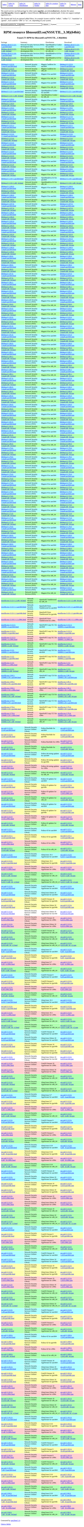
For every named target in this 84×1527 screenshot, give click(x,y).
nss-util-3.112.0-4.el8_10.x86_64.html (9, 1166)
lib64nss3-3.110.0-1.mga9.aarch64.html (8, 170)
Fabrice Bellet (6, 1524)
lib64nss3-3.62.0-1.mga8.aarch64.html (8, 580)
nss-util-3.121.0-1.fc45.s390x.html (7, 742)
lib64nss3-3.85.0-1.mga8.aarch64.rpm (67, 397)
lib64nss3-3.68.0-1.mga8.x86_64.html (8, 549)
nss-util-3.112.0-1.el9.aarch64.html (7, 1311)
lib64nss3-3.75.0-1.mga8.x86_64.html (8, 488)
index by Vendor (37, 4)
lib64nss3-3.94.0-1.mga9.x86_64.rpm (67, 305)
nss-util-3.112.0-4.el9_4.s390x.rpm (67, 1109)
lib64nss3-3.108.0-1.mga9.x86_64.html (8, 200)
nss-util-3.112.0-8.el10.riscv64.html (8, 913)
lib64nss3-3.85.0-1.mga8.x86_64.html (8, 401)
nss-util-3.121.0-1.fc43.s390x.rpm (66, 792)
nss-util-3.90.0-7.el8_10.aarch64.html (9, 1494)
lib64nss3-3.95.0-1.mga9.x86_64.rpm (67, 296)
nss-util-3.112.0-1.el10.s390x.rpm (66, 1279)
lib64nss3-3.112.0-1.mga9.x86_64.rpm (67, 157)
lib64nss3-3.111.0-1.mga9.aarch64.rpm (67, 161)
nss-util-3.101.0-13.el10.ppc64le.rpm (67, 1374)
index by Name (63, 4)
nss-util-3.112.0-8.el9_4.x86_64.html (8, 969)
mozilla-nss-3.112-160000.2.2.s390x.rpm (65, 664)
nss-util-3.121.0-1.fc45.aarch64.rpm (67, 729)
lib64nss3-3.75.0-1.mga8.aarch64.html (8, 484)
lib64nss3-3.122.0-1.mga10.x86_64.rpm (67, 70)
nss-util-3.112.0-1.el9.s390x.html (7, 1324)
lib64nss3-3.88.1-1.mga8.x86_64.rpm (67, 375)
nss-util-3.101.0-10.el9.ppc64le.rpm (67, 1450)
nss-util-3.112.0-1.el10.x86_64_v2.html (9, 1305)
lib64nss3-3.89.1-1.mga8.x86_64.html (8, 357)
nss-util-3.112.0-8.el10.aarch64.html (8, 887)
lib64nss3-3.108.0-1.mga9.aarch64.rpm (67, 196)
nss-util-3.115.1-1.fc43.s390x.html (7, 843)
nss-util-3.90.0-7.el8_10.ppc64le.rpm (68, 1501)
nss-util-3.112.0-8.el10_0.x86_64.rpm (67, 875)
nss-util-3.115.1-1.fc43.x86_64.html (8, 849)
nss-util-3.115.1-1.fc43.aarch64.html (8, 830)
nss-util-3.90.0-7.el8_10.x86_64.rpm (67, 1513)
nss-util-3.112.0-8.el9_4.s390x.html (8, 963)
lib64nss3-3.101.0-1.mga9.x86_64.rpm (67, 244)
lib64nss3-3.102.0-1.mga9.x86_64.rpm (67, 235)
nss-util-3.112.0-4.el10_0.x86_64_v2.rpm (69, 1026)
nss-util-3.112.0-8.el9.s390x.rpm (66, 988)
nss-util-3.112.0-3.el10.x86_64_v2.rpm (68, 1222)
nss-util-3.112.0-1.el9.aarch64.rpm (66, 1311)
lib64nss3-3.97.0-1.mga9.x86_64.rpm (67, 279)
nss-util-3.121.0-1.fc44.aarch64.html (8, 754)
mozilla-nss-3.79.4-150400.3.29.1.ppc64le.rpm (67, 708)
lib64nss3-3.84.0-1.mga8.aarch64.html (8, 405)
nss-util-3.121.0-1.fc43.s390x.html (7, 792)
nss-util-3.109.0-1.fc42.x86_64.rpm (67, 1355)
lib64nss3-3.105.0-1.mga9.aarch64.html (8, 222)
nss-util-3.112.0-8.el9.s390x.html (7, 988)
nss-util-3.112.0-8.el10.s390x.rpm (66, 919)
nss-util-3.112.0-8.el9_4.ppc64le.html (8, 957)
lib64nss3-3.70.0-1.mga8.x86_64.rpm (67, 532)
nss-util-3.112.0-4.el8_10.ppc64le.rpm (68, 1153)
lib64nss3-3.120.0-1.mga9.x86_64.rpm (67, 105)
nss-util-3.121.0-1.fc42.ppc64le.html (8, 811)
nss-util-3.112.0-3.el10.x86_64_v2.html (9, 1222)
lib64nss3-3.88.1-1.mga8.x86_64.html (8, 375)
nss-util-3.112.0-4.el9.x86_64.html (7, 1140)
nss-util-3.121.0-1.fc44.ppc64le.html (8, 761)
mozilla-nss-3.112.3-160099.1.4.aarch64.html (10, 626)
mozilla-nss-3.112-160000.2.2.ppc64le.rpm (66, 657)
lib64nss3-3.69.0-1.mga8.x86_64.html (8, 541)
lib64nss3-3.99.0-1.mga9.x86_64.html (8, 262)
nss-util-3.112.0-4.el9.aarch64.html (7, 1121)
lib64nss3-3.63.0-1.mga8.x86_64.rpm (67, 576)
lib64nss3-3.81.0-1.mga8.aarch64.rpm (67, 432)
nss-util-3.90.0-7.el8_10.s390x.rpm (67, 1507)
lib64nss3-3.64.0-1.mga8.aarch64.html (8, 562)
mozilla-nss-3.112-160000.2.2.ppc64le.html (10, 657)
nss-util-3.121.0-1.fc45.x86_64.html (8, 748)
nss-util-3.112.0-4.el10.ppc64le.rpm (67, 1045)
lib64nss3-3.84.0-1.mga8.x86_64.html (8, 410)
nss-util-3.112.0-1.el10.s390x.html (7, 1279)
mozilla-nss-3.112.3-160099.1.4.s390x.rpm (65, 638)
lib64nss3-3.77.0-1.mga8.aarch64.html (8, 467)
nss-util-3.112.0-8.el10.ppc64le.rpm (67, 900)
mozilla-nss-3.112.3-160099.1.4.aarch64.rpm (66, 626)
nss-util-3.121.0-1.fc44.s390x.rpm (66, 767)
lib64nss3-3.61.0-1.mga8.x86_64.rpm (67, 593)
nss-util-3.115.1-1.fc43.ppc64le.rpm (67, 837)
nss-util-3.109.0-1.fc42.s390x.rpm (66, 1349)
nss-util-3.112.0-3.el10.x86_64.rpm (67, 1210)
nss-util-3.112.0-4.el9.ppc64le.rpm (66, 1128)
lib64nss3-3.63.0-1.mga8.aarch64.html (8, 571)
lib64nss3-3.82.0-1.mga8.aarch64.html (8, 423)
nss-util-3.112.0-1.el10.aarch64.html (8, 1254)
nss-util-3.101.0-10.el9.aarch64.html (8, 1444)
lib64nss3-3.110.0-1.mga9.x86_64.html (8, 174)
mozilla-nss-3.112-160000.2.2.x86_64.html (9, 670)
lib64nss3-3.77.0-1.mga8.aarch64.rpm (67, 467)
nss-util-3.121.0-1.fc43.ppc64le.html (8, 786)
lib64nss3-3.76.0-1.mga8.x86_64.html (8, 480)
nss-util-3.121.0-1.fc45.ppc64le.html (8, 735)
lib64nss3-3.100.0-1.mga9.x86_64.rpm (67, 253)
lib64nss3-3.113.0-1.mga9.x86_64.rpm (67, 148)
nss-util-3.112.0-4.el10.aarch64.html (8, 1033)
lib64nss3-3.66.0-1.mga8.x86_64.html (8, 558)
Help (79, 4)
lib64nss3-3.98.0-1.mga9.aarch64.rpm (67, 266)
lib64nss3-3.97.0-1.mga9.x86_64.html (8, 279)
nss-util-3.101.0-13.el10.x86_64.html (8, 1400)
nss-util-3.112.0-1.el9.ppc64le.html (7, 1317)
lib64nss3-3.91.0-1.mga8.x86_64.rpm (67, 340)
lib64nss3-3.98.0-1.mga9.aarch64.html (8, 266)
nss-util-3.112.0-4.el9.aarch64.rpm (66, 1121)
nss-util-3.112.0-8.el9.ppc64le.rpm (66, 982)
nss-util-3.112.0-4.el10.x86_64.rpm (67, 1077)
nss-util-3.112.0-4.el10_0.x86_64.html (9, 1020)
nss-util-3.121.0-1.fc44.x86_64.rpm (67, 773)
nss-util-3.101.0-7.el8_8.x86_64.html (8, 1488)
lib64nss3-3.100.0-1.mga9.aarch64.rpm (67, 248)
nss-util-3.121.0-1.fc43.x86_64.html (8, 799)
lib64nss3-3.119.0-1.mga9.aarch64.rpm (67, 109)
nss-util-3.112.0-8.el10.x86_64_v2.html (9, 944)
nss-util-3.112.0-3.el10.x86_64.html (8, 1210)
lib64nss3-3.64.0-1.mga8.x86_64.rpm (67, 567)
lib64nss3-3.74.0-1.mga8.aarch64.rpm (67, 493)
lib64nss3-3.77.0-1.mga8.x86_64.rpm (67, 471)
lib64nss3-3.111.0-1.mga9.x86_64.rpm (67, 166)
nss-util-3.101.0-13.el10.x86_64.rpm (67, 1400)
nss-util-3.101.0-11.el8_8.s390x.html (8, 1431)
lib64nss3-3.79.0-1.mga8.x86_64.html (8, 453)
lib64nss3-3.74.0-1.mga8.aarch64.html (8, 493)
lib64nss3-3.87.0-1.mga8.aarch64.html (8, 379)
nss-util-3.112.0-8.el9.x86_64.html (7, 995)
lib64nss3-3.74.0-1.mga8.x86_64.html (8, 497)
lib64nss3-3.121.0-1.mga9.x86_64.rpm (67, 87)
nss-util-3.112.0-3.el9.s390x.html (7, 1241)
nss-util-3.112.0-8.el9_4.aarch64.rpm (67, 951)
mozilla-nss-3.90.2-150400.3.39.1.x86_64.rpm (67, 695)
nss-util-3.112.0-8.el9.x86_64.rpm (66, 995)
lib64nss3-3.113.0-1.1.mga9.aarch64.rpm (68, 135)
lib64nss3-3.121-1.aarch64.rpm (71, 91)
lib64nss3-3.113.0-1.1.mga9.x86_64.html (9, 139)
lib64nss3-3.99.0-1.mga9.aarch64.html (8, 257)
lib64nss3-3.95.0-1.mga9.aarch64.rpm (67, 292)
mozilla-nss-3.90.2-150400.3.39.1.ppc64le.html (11, 683)
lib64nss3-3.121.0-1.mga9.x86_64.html (8, 87)
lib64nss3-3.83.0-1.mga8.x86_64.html (8, 419)
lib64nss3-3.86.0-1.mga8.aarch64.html (8, 388)
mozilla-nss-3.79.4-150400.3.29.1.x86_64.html (11, 721)
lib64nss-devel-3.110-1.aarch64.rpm (72, 54)
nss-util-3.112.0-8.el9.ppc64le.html (7, 982)
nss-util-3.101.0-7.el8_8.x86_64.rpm (67, 1488)
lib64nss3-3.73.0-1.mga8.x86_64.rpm (67, 506)
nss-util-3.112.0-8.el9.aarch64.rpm (66, 976)
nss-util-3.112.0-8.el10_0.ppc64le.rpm (68, 862)
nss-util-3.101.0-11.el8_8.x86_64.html (9, 1437)
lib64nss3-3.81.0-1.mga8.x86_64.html (8, 436)
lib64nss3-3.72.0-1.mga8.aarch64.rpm (67, 510)
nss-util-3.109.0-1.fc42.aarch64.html (8, 1336)
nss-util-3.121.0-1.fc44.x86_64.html (8, 773)
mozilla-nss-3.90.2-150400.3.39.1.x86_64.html (11, 695)
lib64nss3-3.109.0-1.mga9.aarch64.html (8, 187)
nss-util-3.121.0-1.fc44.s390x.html (7, 767)
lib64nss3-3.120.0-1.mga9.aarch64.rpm (67, 100)
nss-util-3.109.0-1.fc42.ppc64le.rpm (67, 1343)
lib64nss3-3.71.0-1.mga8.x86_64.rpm (67, 523)
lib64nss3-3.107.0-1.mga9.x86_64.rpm (67, 209)
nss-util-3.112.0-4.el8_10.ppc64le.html (9, 1153)
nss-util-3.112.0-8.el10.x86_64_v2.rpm (68, 944)
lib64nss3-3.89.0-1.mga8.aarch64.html (8, 362)
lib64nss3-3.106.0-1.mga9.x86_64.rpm (67, 218)
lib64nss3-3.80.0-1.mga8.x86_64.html (8, 445)
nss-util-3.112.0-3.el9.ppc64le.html (7, 1235)
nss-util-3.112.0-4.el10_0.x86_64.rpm (67, 1020)
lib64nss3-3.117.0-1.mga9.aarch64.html (8, 118)
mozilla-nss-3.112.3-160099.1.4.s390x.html (9, 638)
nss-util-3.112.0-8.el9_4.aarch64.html (8, 951)
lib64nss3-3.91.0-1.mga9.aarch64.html (8, 327)
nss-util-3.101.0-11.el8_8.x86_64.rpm (67, 1437)
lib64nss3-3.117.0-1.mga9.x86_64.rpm (67, 122)
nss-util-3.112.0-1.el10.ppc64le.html (8, 1267)
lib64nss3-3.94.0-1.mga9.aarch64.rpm (67, 301)
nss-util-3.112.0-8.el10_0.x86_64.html (9, 875)
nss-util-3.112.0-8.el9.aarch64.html (7, 976)
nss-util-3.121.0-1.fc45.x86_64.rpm (67, 748)
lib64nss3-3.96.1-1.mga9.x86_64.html (8, 288)
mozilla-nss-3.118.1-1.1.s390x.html (13, 620)
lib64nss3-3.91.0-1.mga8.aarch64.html (8, 336)
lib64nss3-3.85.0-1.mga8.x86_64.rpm (67, 401)
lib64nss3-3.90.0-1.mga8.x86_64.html (8, 349)
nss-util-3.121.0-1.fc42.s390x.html (7, 818)
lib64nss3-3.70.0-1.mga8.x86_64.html (8, 532)
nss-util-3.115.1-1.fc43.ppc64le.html (8, 837)
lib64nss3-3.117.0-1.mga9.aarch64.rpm (67, 118)
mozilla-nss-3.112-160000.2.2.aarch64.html (10, 651)
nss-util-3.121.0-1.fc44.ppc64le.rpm (67, 761)
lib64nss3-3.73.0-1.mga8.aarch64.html (8, 501)
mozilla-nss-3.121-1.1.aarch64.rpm (70, 607)
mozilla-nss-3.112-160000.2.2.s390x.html (9, 664)
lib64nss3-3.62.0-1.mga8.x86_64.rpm (67, 584)
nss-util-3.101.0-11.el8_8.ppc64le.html (9, 1425)
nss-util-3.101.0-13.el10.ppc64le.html (8, 1374)
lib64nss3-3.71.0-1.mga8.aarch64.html (8, 519)
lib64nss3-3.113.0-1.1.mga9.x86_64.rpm (67, 139)
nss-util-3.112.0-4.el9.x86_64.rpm (66, 1140)
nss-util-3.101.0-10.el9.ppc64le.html (8, 1450)
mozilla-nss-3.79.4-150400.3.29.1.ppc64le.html (11, 708)
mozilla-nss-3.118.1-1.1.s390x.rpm (70, 620)
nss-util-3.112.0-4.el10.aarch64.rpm (67, 1033)
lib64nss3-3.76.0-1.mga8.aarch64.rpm (67, 475)
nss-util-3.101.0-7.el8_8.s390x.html (8, 1482)
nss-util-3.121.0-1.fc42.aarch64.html (8, 805)
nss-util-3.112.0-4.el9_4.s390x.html (8, 1109)
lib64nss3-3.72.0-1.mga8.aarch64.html (8, 510)
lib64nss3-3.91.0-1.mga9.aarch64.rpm (67, 327)
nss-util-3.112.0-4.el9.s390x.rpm (66, 1134)
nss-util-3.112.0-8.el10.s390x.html (7, 919)
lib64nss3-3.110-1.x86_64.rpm (70, 183)
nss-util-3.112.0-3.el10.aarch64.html (8, 1172)
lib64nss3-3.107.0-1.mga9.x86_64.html (8, 209)
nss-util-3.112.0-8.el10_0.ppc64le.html (9, 862)
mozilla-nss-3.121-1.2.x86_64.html (13, 601)
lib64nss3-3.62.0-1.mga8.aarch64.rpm (67, 580)
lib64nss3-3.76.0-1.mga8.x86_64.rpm (67, 480)
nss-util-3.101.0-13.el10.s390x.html (8, 1387)
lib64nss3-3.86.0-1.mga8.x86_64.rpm (67, 392)
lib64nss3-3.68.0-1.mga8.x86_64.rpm (67, 549)
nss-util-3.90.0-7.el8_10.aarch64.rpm (68, 1494)
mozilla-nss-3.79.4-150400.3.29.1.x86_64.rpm (67, 721)
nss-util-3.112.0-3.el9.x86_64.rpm (66, 1248)
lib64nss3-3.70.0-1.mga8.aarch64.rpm (67, 528)
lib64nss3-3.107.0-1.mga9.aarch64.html (8, 205)
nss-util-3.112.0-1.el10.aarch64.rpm (67, 1254)
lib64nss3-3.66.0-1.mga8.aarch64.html (8, 554)
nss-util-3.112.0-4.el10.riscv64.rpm (67, 1058)
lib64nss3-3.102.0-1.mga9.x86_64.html (8, 235)
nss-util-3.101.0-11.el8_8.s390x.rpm (67, 1431)
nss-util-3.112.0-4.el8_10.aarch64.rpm (68, 1147)
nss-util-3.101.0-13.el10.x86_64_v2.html (9, 1412)
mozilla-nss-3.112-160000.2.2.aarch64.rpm (66, 651)
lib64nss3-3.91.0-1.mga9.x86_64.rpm (67, 331)
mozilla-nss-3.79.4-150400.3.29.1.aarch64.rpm (67, 702)
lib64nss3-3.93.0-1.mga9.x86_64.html (8, 314)
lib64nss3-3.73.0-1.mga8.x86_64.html (8, 506)
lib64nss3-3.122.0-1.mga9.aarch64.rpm (67, 74)
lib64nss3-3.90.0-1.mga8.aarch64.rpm (67, 344)
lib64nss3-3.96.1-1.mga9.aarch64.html (8, 283)
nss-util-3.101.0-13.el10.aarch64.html (8, 1362)
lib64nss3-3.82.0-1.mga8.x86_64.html (8, 427)
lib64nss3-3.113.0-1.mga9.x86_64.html (8, 148)
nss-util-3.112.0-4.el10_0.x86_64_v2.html (10, 1026)
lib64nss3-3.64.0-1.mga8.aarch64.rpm (67, 562)
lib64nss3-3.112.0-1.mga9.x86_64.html (8, 157)
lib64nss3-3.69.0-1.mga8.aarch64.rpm (67, 536)
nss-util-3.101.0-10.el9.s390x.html (7, 1456)
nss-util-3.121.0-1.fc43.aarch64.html (8, 780)
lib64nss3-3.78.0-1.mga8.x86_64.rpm (67, 462)
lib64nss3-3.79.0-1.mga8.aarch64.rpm (67, 449)
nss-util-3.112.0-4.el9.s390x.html (7, 1134)
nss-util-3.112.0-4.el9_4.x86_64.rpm (67, 1115)
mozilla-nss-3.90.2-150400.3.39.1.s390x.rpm (67, 689)
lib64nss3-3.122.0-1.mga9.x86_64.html (8, 78)
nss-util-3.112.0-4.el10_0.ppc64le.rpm (68, 1007)
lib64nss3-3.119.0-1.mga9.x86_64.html (8, 113)
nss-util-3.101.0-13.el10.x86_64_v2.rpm (68, 1412)
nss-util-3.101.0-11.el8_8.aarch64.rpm (68, 1418)
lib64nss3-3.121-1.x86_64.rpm (70, 96)
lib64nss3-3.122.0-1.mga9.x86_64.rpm (67, 78)
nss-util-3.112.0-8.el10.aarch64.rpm (67, 887)
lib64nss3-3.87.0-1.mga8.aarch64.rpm (67, 379)
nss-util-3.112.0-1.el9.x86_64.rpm (66, 1330)
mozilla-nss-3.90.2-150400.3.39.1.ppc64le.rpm (67, 683)
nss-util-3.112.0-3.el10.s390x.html (7, 1197)
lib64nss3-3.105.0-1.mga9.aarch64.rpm (67, 222)
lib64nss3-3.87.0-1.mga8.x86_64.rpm (67, 384)
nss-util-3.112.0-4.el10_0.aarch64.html (9, 1001)
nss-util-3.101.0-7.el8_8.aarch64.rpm (67, 1469)
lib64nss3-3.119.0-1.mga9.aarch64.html (8, 109)
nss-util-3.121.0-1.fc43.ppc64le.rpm (67, 786)
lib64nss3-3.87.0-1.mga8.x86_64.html (8, 384)
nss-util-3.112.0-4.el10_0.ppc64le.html (9, 1007)
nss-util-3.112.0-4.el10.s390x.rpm (66, 1064)
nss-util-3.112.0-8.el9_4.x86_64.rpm (67, 969)
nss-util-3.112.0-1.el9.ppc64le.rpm (66, 1317)
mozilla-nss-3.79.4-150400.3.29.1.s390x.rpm (67, 714)
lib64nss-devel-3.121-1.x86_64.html (9, 50)
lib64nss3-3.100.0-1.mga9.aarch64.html (8, 248)
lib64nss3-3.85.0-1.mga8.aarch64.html (8, 397)
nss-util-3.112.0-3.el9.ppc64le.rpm (66, 1235)
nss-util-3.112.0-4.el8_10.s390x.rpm (67, 1159)
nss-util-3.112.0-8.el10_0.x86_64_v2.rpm (69, 881)
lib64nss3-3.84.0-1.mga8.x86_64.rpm (67, 410)
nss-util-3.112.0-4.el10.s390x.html (7, 1064)
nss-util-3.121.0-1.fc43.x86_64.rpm (67, 799)
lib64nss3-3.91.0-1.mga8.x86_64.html (8, 340)
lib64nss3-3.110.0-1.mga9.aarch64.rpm (67, 170)
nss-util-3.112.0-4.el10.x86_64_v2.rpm (68, 1090)
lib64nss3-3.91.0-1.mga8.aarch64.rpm (67, 336)
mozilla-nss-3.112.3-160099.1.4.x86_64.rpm (66, 645)
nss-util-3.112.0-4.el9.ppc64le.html (7, 1128)
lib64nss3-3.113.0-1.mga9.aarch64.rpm (67, 144)
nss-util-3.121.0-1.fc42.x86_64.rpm (67, 824)
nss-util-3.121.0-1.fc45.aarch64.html (8, 729)
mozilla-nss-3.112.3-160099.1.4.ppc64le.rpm (66, 632)
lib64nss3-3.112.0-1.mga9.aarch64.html (8, 152)
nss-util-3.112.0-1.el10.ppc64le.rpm (67, 1267)
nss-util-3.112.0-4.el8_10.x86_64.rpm (67, 1166)
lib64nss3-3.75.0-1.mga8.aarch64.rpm (67, 484)
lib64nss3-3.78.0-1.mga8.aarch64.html (8, 458)
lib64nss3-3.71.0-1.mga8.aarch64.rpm (67, 519)
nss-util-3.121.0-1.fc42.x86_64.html (8, 824)
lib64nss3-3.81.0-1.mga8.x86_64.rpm (67, 436)
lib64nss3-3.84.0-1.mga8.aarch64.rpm (67, 405)
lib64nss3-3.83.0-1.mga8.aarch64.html (8, 414)
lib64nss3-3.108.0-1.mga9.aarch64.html (8, 196)
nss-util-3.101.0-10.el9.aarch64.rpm (67, 1444)
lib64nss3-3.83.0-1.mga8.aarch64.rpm (67, 414)
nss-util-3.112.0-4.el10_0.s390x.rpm (67, 1014)
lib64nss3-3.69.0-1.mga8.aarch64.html (8, 536)
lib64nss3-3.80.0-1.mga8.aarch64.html (8, 440)
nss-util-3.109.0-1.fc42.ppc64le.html (8, 1343)
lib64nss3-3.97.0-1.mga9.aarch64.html (8, 275)
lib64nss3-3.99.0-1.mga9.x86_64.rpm (67, 262)
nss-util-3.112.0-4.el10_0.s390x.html (8, 1014)
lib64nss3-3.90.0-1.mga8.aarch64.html (8, 344)
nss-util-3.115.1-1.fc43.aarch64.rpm (67, 830)
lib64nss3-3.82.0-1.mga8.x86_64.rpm (67, 427)
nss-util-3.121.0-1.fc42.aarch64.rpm (67, 805)
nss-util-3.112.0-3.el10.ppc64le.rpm (67, 1184)
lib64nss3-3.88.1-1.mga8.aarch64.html (8, 371)
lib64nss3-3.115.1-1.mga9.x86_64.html (8, 131)
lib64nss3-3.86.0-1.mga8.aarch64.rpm (67, 388)
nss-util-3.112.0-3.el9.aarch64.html (7, 1229)
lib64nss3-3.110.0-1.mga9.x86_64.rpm (67, 174)
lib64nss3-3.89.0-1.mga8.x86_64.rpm (67, 366)
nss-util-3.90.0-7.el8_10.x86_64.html (9, 1513)
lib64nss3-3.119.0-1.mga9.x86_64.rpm (67, 113)
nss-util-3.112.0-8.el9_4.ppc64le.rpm (67, 957)
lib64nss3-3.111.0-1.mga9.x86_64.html (8, 166)
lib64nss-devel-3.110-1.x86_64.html (8, 59)
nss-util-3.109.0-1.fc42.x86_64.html (8, 1355)
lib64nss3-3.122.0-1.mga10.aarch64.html (9, 65)
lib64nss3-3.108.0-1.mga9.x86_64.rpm (67, 200)
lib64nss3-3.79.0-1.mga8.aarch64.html (8, 449)
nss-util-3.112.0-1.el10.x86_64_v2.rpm (68, 1305)
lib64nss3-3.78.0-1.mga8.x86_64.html (8, 462)
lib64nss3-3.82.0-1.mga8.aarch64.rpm (67, 423)
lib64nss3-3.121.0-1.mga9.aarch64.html (8, 83)
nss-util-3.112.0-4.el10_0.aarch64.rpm (68, 1001)
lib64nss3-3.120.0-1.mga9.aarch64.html (8, 100)
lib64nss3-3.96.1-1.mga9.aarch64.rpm (67, 283)
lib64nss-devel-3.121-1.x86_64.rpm (72, 50)
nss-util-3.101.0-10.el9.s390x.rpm (66, 1456)
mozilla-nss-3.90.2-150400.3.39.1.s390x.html (10, 689)
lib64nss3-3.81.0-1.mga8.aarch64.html (8, 432)
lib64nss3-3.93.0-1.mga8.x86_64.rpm (67, 323)
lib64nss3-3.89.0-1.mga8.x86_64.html (8, 366)
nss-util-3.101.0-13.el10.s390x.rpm (67, 1387)
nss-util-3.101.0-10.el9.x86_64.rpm (67, 1463)
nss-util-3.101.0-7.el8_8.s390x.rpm (67, 1482)
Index (5, 4)
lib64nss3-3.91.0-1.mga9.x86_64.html (8, 331)
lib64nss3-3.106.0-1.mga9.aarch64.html (8, 214)
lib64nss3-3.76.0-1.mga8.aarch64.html (8, 475)
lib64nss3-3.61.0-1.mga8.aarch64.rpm (67, 589)
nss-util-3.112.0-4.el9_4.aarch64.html (8, 1096)
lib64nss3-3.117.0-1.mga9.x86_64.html (8, 122)
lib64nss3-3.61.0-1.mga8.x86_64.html (8, 593)
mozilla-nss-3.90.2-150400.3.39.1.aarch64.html (11, 676)
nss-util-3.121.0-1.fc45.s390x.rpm (66, 742)
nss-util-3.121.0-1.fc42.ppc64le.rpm (67, 811)
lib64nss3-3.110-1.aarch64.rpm (71, 179)
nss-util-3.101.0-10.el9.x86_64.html (8, 1463)
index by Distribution (23, 4)
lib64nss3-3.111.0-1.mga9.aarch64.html (8, 161)
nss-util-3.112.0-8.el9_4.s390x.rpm (67, 963)
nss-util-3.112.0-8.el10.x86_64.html (8, 932)
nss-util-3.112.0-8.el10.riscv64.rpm (67, 913)
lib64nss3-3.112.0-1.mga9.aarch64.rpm (67, 152)
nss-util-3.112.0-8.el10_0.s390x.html (8, 868)
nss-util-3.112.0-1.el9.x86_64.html (7, 1330)
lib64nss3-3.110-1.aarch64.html (12, 179)
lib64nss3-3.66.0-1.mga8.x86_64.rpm (67, 558)
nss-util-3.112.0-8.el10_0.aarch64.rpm (68, 856)
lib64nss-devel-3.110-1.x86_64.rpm (72, 59)
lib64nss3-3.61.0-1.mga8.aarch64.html (8, 589)
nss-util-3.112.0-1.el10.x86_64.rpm (67, 1292)
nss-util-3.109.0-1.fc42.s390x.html (7, 1349)
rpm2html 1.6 (15, 1520)
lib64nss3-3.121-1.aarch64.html (12, 91)
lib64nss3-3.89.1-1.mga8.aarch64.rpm (67, 353)
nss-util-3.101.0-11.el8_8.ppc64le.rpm (68, 1425)
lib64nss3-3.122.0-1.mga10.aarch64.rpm (67, 65)
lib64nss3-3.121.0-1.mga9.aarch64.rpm (67, 83)
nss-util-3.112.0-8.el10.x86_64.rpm (67, 932)
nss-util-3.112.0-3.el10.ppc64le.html (8, 1184)
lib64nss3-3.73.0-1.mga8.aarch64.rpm (67, 501)
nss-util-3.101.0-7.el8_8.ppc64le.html (8, 1475)
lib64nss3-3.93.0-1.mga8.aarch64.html (8, 318)
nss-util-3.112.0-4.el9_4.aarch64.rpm (67, 1096)
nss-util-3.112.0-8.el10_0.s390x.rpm (67, 868)
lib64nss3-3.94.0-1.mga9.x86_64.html (8, 305)
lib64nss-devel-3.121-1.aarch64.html (9, 46)
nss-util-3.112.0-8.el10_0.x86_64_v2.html (10, 881)
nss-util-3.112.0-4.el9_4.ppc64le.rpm (67, 1102)
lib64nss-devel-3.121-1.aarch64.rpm (72, 46)
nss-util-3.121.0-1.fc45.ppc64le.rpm (67, 735)
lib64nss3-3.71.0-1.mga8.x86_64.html (8, 523)
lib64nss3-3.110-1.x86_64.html (12, 183)
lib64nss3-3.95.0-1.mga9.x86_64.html (8, 296)
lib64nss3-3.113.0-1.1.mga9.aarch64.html (9, 135)
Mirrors (73, 4)
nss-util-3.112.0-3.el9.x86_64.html (7, 1248)
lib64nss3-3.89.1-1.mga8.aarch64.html (8, 353)
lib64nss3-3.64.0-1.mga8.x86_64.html (8, 567)
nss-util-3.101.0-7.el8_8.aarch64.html (8, 1469)
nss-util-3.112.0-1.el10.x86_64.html (8, 1292)
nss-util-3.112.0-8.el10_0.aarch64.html (9, 856)
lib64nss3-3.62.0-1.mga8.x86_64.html (8, 584)
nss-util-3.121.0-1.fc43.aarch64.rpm (67, 780)
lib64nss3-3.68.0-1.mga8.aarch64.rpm (67, 545)
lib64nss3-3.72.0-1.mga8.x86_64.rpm (67, 514)
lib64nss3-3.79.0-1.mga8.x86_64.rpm (67, 453)
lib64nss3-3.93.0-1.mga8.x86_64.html (8, 323)
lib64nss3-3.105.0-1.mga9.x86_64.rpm (67, 227)
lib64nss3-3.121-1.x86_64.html (12, 96)
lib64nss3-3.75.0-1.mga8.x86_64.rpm (67, 488)
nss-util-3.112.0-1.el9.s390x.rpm (66, 1324)
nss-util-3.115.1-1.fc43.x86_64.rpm (67, 849)
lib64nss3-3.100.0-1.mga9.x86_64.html (8, 253)
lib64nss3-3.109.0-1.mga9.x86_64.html (8, 192)
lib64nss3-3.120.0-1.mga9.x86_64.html (8, 105)
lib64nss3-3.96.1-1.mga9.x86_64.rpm (67, 288)
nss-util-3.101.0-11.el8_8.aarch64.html (9, 1418)
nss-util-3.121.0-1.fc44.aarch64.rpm (67, 754)
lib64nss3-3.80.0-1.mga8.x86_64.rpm (67, 445)
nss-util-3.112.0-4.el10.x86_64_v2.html (9, 1090)
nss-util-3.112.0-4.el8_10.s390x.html (8, 1159)
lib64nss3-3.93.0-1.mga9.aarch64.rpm (67, 310)
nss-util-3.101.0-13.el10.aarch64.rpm (67, 1362)
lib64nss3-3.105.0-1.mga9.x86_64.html (8, 227)
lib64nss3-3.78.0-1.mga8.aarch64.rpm (67, 458)
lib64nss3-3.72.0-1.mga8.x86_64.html (8, 514)
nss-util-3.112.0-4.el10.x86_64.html (8, 1077)
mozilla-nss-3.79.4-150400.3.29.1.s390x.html (10, 714)
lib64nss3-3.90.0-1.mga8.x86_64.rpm (67, 349)
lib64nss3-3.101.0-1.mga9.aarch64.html (8, 240)
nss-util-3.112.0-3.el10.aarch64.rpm (67, 1172)
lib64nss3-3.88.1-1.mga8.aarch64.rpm (67, 371)
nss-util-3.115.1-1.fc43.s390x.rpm (66, 843)
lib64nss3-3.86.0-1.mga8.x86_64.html (8, 392)
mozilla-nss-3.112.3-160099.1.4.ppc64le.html (10, 632)
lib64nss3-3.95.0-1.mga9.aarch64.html (8, 292)
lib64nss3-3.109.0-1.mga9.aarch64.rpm (67, 187)
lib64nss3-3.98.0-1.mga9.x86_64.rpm (67, 270)
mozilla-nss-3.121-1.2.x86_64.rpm (70, 601)
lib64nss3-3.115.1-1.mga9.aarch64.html (8, 126)
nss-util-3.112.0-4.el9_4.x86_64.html (8, 1115)
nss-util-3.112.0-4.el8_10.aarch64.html (9, 1147)
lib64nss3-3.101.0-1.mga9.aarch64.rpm (67, 240)
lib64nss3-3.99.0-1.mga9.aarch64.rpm (67, 257)
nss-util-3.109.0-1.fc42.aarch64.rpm (67, 1336)
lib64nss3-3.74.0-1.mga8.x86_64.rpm (67, 497)
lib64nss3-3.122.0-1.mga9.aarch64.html (8, 74)
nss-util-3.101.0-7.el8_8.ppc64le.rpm (67, 1475)
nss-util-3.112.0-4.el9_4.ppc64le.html (8, 1102)
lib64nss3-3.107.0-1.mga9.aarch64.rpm (67, 205)
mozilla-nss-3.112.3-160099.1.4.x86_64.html (9, 645)
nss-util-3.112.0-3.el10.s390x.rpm (66, 1197)
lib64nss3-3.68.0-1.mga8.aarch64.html (8, 545)
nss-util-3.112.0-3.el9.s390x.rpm (66, 1241)
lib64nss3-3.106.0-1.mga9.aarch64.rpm (67, 214)
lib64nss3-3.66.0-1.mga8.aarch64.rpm (67, 554)
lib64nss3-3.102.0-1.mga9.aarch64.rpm (67, 231)
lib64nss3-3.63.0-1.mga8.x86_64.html (8, 576)
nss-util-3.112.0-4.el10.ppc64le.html (8, 1045)
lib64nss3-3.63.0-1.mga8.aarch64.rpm (67, 571)
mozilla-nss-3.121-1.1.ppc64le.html (13, 613)
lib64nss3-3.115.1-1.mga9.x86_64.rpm (67, 131)
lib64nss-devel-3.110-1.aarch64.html (8, 54)
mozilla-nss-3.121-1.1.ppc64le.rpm (70, 613)
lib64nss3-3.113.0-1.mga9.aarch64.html (8, 144)
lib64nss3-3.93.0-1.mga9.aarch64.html (8, 310)
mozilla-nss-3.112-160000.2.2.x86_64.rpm (66, 670)
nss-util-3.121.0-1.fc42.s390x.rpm (66, 818)
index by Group (11, 4)
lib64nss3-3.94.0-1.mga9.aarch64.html (8, 301)
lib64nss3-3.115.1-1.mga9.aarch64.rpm (67, 126)
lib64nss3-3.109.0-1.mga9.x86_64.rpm (67, 192)
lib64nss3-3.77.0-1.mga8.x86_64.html (8, 471)
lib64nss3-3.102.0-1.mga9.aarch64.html (8, 231)
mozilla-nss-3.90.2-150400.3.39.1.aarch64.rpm (67, 676)
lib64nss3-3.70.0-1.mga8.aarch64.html (8, 528)
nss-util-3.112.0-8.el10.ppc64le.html (8, 900)
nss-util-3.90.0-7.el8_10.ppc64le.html (9, 1501)
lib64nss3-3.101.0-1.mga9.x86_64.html (8, 244)
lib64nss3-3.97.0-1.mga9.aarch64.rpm (67, 275)
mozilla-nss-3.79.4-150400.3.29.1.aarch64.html (11, 702)
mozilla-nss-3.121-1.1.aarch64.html (13, 607)
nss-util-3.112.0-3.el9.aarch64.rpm (66, 1229)
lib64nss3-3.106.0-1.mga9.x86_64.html (8, 218)
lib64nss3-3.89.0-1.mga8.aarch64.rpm (67, 362)
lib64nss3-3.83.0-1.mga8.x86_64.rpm (67, 419)
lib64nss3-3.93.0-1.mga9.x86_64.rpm (67, 314)
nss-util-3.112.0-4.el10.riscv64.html (8, 1058)
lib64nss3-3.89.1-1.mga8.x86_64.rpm (67, 357)
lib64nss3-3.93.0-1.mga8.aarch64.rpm (67, 318)
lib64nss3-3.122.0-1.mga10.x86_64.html (9, 70)
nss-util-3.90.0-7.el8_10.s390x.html (8, 1507)
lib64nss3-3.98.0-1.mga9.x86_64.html (8, 270)
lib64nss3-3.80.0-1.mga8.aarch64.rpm (67, 440)
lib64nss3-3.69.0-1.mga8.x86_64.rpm (67, 541)
